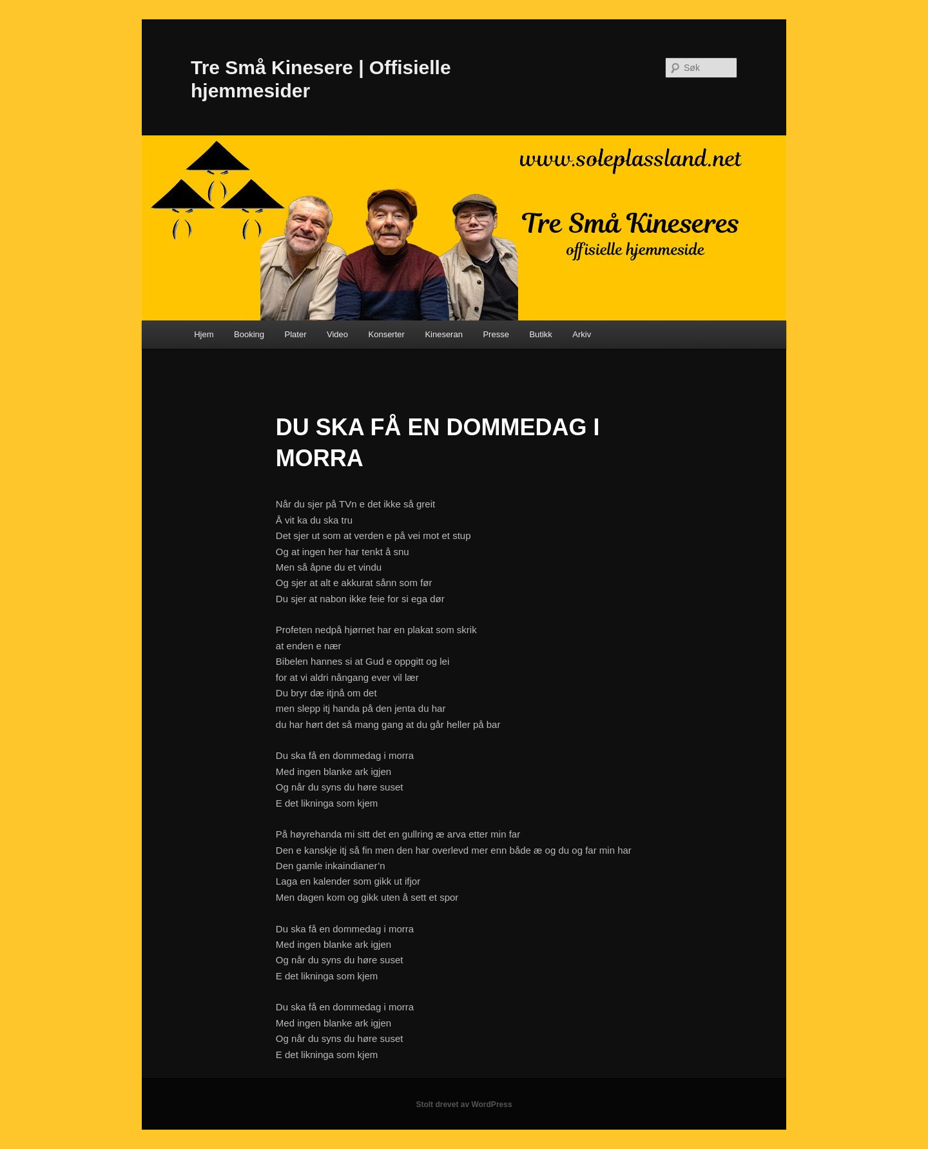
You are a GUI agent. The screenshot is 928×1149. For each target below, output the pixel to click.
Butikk (540, 334)
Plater (296, 334)
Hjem (203, 334)
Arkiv (581, 334)
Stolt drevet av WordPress (464, 1104)
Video (337, 334)
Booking (249, 334)
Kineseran (444, 334)
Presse (495, 334)
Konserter (387, 334)
